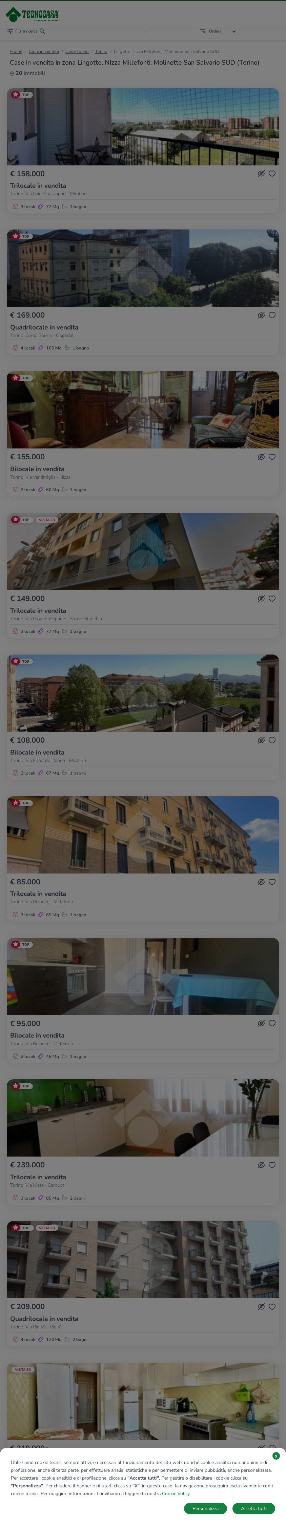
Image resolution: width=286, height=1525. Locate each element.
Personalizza (205, 1508)
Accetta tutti (254, 1508)
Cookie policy (175, 1493)
